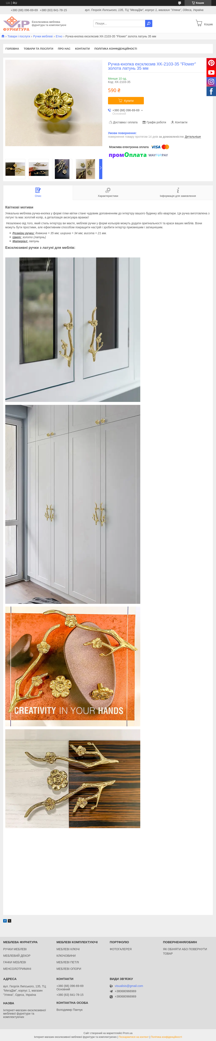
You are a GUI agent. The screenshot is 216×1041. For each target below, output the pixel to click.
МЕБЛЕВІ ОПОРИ (69, 968)
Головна (12, 48)
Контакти (82, 48)
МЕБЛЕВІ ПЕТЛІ (68, 962)
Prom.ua (127, 1033)
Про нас (64, 48)
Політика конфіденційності (115, 48)
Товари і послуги (18, 36)
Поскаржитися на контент (134, 1037)
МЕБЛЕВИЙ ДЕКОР (16, 955)
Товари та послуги (38, 48)
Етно (59, 36)
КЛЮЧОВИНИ (66, 955)
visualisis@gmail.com (129, 986)
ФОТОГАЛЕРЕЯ (121, 949)
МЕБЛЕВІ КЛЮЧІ (68, 949)
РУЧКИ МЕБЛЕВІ (15, 949)
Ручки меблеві (43, 36)
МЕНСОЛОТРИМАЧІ (17, 968)
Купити (129, 100)
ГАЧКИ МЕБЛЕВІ (14, 962)
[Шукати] (148, 23)
